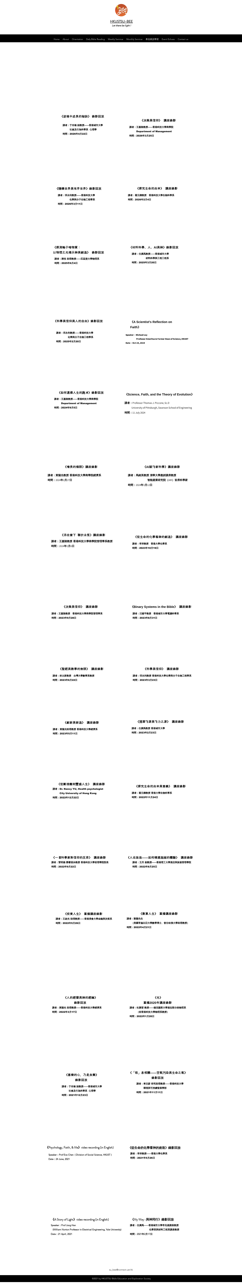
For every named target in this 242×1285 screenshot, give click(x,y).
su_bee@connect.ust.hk (121, 1269)
